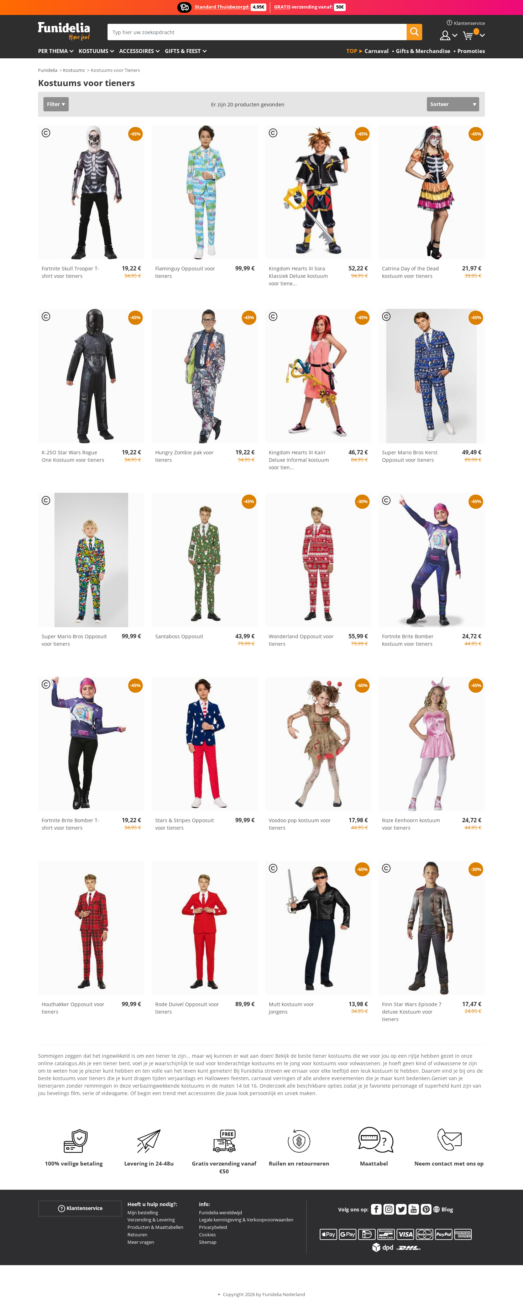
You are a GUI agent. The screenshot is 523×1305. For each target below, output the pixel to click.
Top (351, 50)
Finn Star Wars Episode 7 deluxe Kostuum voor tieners (411, 1012)
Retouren (137, 1234)
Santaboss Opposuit (179, 636)
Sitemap (207, 1242)
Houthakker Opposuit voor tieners (73, 1008)
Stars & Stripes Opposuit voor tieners (184, 824)
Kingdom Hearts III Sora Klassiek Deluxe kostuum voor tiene (298, 276)
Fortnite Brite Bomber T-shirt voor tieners (70, 824)
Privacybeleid (213, 1227)
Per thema (53, 50)
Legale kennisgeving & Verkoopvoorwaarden (246, 1219)
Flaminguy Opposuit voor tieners (185, 272)
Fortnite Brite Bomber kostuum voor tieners (408, 640)
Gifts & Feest (183, 50)
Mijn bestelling (142, 1212)
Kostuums (93, 50)
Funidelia (47, 70)
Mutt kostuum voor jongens (291, 1008)
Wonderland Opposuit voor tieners (301, 640)
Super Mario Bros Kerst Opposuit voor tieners (410, 456)
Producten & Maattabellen (155, 1227)
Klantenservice (80, 1208)
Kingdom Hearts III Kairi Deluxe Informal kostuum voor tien (299, 460)
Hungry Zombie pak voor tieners (184, 456)
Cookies (207, 1234)
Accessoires (136, 50)
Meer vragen (140, 1242)
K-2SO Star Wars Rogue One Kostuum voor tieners (73, 456)
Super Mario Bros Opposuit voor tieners (74, 640)
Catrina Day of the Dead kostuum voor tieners (410, 272)
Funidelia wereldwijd (220, 1212)
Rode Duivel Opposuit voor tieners (187, 1008)
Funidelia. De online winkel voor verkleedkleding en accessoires (64, 31)
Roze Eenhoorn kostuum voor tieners (411, 824)
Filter (53, 104)
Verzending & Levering (151, 1219)
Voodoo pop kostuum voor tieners (300, 824)
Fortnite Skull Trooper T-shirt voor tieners (70, 272)
